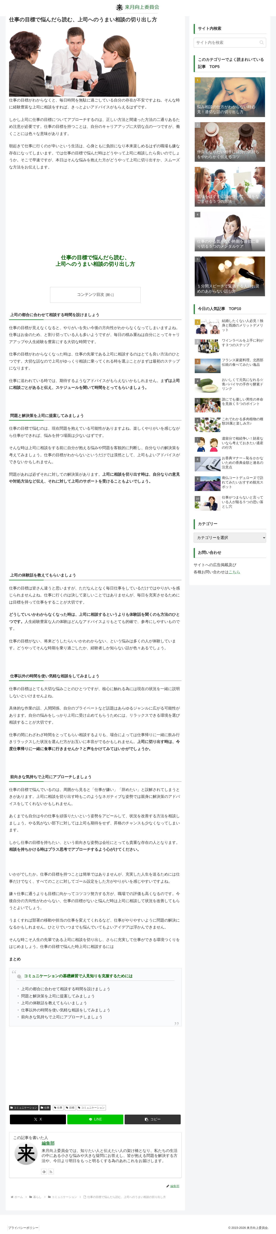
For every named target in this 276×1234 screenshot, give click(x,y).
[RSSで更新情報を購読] (51, 1171)
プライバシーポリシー (25, 1227)
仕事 (45, 1107)
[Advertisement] (95, 206)
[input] (230, 43)
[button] (153, 1119)
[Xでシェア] (38, 1119)
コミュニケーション (23, 1107)
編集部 (48, 1143)
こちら (234, 572)
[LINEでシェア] (95, 1119)
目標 (70, 1107)
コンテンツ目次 (90, 294)
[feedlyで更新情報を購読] (44, 1171)
